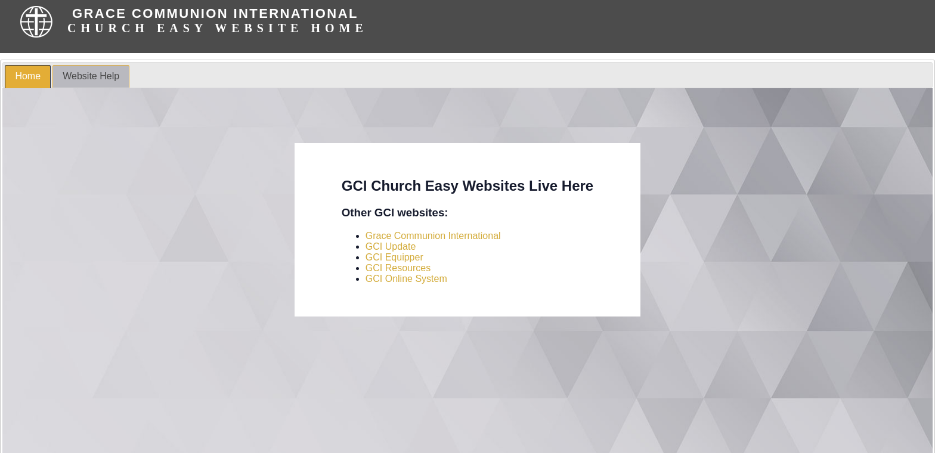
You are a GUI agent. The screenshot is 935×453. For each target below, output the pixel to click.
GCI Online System (406, 279)
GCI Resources (398, 268)
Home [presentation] (28, 76)
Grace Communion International (433, 236)
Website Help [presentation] (91, 76)
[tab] (28, 76)
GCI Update (391, 246)
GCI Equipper (394, 257)
